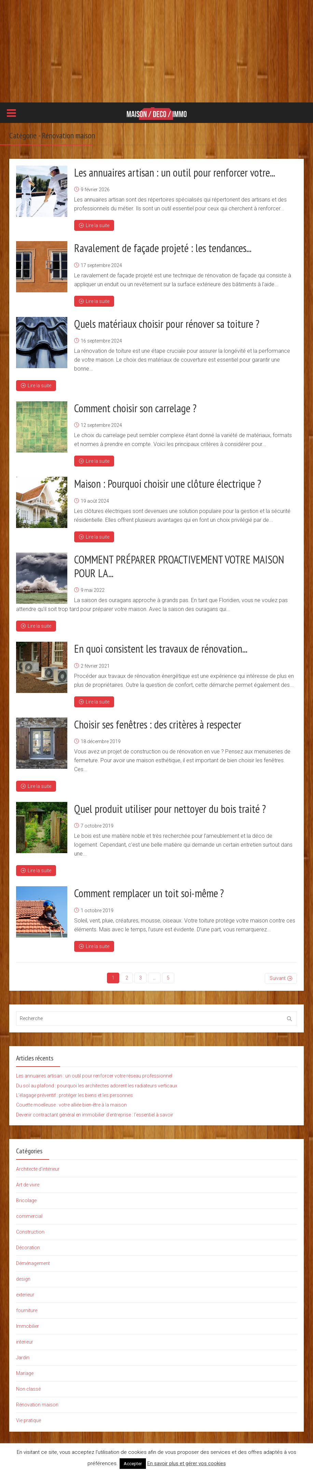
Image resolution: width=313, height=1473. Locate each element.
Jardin (22, 1356)
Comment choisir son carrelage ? (135, 408)
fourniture (26, 1308)
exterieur (25, 1293)
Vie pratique (28, 1418)
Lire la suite (94, 225)
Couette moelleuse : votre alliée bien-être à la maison (71, 1103)
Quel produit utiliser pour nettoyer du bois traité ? (170, 808)
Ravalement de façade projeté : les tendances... (162, 248)
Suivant (278, 976)
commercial (29, 1214)
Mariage (24, 1371)
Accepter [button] (133, 1463)
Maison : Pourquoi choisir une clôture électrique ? (167, 483)
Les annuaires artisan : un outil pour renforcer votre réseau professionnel (94, 1074)
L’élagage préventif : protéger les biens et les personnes (74, 1093)
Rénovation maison (37, 1403)
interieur (24, 1340)
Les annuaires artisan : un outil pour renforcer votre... (174, 172)
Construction (30, 1230)
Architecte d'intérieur (37, 1167)
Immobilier (27, 1324)
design (23, 1277)
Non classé (28, 1387)
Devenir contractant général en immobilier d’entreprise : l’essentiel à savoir (94, 1113)
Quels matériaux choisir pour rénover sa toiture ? (166, 323)
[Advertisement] (156, 51)
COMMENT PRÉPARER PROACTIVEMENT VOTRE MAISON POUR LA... (179, 566)
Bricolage (26, 1198)
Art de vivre (27, 1183)
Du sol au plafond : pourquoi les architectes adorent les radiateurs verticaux (96, 1083)
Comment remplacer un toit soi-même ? (149, 892)
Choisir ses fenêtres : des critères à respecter (157, 723)
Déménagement (33, 1261)
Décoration (28, 1246)
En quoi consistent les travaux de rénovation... (160, 648)
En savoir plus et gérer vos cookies (186, 1463)
